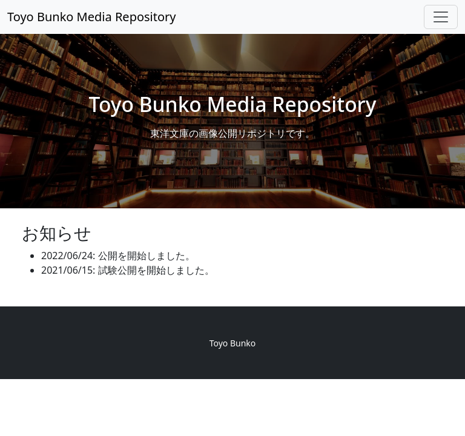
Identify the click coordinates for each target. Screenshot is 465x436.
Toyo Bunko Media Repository (91, 16)
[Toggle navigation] (441, 17)
